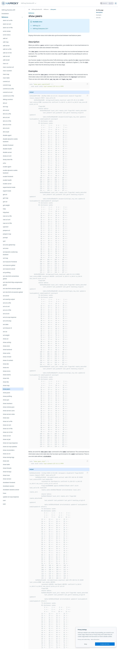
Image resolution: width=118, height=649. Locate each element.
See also (98, 17)
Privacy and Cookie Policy (84, 639)
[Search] (107, 3)
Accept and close (104, 644)
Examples (98, 15)
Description (99, 12)
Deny (85, 644)
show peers (53, 9)
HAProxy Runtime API (37, 9)
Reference (46, 9)
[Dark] (116, 3)
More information (95, 639)
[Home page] (10, 3)
